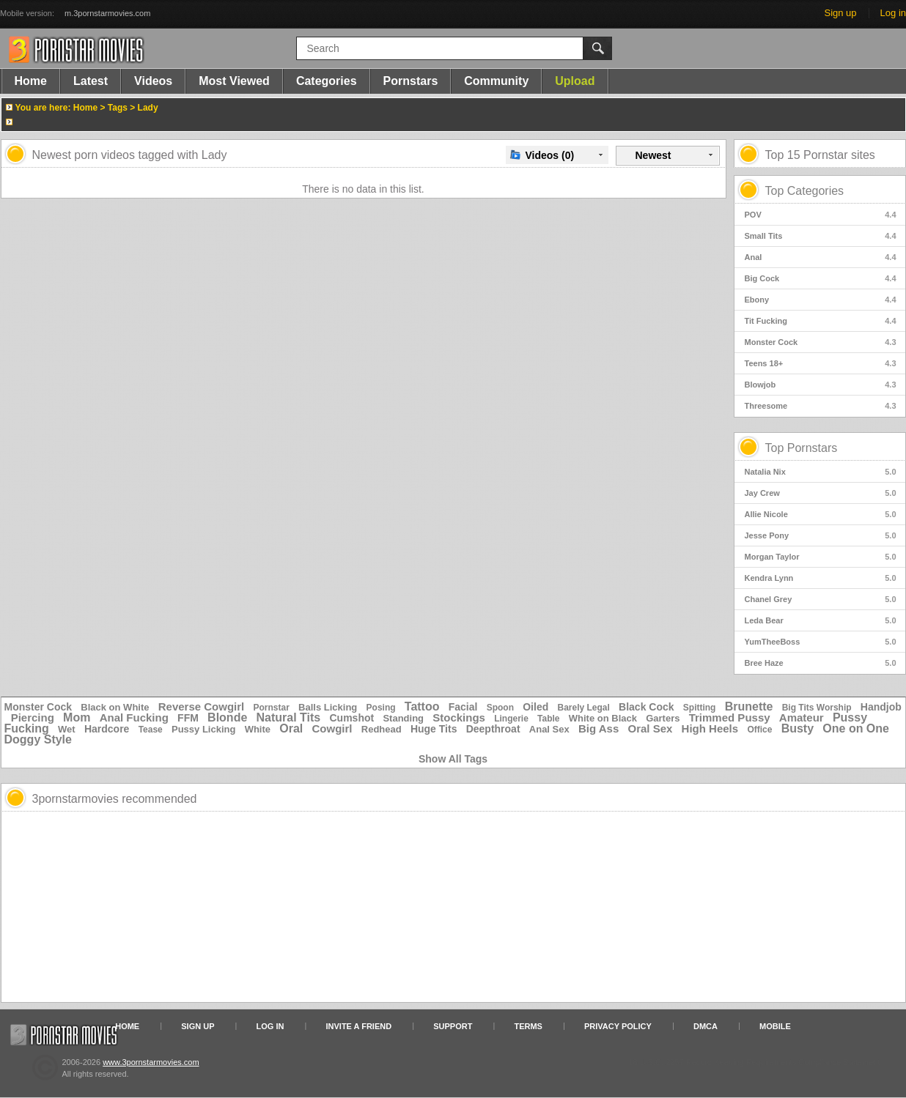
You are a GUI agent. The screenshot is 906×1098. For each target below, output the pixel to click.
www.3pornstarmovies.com (151, 1062)
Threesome (820, 406)
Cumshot (352, 718)
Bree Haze (820, 663)
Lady (148, 108)
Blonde (227, 717)
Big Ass (598, 728)
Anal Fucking (134, 717)
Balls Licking (327, 707)
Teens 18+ (820, 363)
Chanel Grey (820, 599)
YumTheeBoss (820, 642)
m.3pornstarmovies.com (107, 13)
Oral (291, 728)
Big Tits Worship (817, 707)
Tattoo (422, 706)
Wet (67, 729)
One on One (855, 728)
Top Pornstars (801, 448)
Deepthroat (493, 729)
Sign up (840, 12)
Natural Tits (289, 717)
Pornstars (410, 81)
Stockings (458, 717)
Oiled (535, 707)
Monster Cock (820, 342)
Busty (797, 728)
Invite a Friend (359, 1026)
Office (759, 729)
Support (452, 1026)
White (257, 729)
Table (548, 718)
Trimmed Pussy (729, 717)
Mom (76, 717)
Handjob (881, 707)
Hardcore (106, 729)
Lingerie (511, 718)
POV (820, 214)
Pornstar (272, 707)
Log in (893, 12)
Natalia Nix (820, 472)
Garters (663, 718)
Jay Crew (820, 493)
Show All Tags (453, 759)
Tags (118, 108)
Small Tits (820, 236)
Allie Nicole (820, 514)
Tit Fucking (820, 321)
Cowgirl (332, 728)
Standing (403, 718)
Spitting (699, 707)
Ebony (820, 299)
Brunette (749, 706)
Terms (528, 1026)
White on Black (603, 718)
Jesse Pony (820, 535)
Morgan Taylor (820, 557)
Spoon (500, 707)
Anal (820, 257)
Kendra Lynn (820, 578)
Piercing (32, 717)
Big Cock (820, 278)
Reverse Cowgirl (201, 706)
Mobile (775, 1026)
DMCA (705, 1026)
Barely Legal (583, 707)
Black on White (115, 707)
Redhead (381, 729)
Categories (326, 81)
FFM (188, 718)
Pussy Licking (203, 729)
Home (31, 81)
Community (496, 81)
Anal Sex (549, 729)
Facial (463, 707)
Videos (153, 81)
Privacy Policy (618, 1026)
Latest (90, 81)
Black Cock (646, 707)
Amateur (801, 717)
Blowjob (820, 384)
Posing (381, 707)
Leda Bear (820, 620)
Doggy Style (38, 739)
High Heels (710, 728)
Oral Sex (650, 728)
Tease (151, 729)
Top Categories (804, 191)
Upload (574, 81)
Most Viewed (234, 81)
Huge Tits (433, 729)
